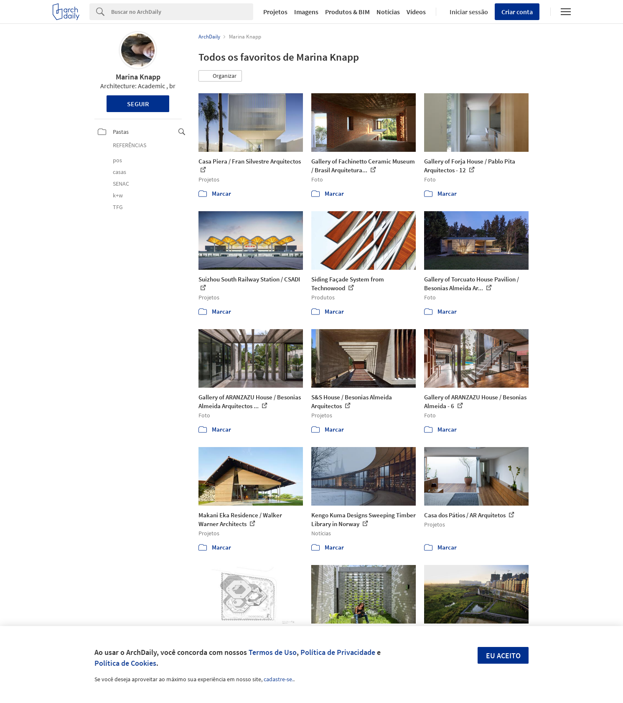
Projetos (275, 11)
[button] (220, 76)
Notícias (388, 11)
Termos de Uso (273, 652)
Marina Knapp (138, 77)
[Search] (182, 11)
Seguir (138, 104)
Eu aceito (503, 655)
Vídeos (416, 11)
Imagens (306, 11)
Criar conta (517, 12)
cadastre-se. (278, 679)
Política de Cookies (125, 663)
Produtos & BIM (347, 11)
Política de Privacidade (337, 652)
